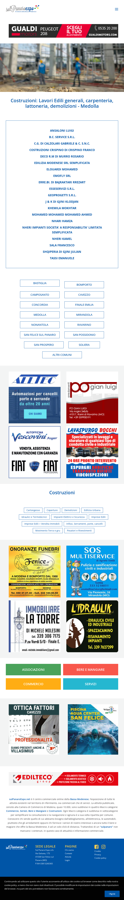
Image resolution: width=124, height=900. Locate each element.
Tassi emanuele (62, 258)
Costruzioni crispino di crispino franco (62, 150)
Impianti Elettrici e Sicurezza (69, 516)
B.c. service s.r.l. (62, 137)
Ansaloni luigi (62, 130)
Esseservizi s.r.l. (62, 189)
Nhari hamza (62, 221)
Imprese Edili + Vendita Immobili (42, 523)
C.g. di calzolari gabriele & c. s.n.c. (62, 143)
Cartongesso (33, 510)
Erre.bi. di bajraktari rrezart (62, 182)
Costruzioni (23, 100)
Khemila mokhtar (62, 208)
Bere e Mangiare (91, 669)
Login (67, 860)
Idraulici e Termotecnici (34, 516)
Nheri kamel (62, 239)
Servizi (90, 684)
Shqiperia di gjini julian (62, 252)
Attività (68, 856)
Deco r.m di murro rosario (62, 156)
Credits (97, 851)
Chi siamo (69, 850)
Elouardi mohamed (62, 169)
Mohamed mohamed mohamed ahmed (62, 214)
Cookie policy (100, 858)
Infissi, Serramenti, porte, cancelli (84, 523)
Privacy (97, 854)
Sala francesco (62, 245)
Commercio (33, 684)
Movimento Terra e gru (47, 530)
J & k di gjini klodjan (62, 202)
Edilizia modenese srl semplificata (62, 163)
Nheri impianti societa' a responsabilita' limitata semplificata (62, 229)
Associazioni (33, 669)
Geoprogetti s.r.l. (62, 195)
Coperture (52, 510)
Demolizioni (70, 510)
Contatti (68, 853)
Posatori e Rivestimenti (79, 530)
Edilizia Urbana (92, 510)
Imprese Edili (98, 516)
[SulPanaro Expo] (22, 9)
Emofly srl (62, 176)
